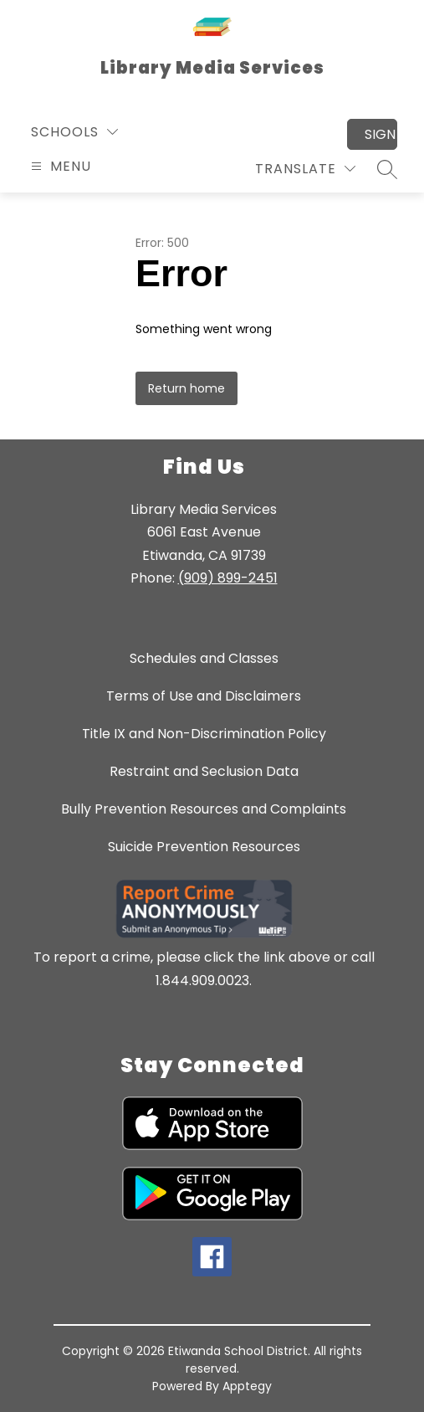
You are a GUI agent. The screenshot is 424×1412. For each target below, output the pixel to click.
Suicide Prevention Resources (204, 846)
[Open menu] (59, 166)
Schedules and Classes (204, 658)
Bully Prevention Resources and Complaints (203, 809)
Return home (186, 388)
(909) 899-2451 (228, 578)
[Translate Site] (305, 168)
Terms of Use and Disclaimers (203, 696)
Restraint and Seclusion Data (204, 771)
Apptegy (247, 1386)
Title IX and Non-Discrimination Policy (204, 733)
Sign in (381, 134)
